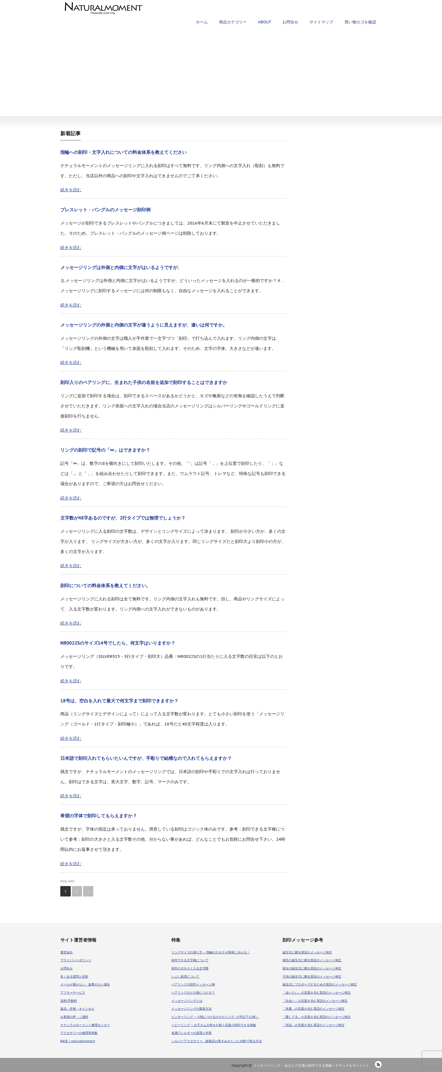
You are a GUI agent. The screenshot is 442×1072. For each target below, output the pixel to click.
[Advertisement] (221, 73)
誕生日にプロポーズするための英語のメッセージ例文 (319, 984)
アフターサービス (72, 993)
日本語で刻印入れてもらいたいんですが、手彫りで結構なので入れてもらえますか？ (146, 758)
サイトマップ (321, 22)
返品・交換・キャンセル (77, 1009)
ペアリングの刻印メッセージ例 (193, 984)
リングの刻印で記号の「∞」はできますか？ (105, 450)
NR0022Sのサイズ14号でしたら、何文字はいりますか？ (117, 643)
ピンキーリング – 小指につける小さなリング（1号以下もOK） (215, 1017)
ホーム (202, 22)
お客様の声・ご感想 (74, 1017)
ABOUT (264, 22)
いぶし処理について (185, 976)
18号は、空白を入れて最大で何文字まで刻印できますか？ (119, 700)
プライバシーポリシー (75, 960)
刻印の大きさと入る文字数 (190, 968)
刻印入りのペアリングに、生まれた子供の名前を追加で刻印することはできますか (143, 382)
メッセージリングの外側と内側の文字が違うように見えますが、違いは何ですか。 (143, 325)
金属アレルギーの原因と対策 (191, 1033)
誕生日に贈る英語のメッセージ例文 (307, 952)
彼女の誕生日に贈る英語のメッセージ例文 (311, 968)
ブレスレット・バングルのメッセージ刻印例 (105, 209)
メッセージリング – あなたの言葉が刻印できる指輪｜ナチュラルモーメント (311, 1065)
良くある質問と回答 (74, 976)
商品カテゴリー (233, 22)
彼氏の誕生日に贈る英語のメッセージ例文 (311, 960)
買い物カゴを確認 (360, 22)
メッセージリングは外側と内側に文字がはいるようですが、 (121, 267)
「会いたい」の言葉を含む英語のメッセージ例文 (316, 993)
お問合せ (290, 22)
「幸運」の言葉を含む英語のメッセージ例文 (313, 1009)
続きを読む (70, 189)
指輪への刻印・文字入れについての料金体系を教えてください (123, 152)
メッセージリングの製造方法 (191, 1009)
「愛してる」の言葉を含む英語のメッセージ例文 (316, 1017)
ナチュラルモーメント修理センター (85, 1025)
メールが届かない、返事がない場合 (85, 984)
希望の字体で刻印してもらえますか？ (98, 815)
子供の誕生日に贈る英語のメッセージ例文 (311, 976)
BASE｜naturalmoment (77, 1041)
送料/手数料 (68, 1001)
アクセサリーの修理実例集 (79, 1033)
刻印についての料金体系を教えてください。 (105, 585)
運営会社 (66, 952)
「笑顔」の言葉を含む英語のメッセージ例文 (313, 1025)
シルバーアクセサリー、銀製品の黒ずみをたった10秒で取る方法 (216, 1041)
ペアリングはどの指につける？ (193, 993)
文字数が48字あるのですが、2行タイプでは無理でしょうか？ (122, 518)
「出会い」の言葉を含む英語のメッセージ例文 (315, 1001)
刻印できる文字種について (190, 960)
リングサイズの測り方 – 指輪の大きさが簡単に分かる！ (210, 952)
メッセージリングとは (186, 1001)
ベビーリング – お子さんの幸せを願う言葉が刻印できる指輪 (213, 1025)
